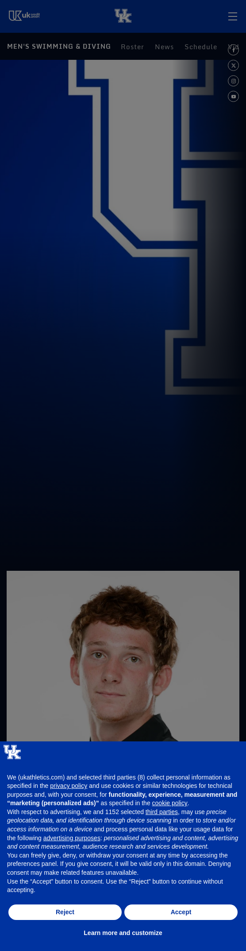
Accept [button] (181, 912)
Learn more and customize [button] (123, 932)
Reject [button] (65, 912)
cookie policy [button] (170, 803)
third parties (162, 811)
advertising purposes (71, 838)
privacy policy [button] (68, 785)
